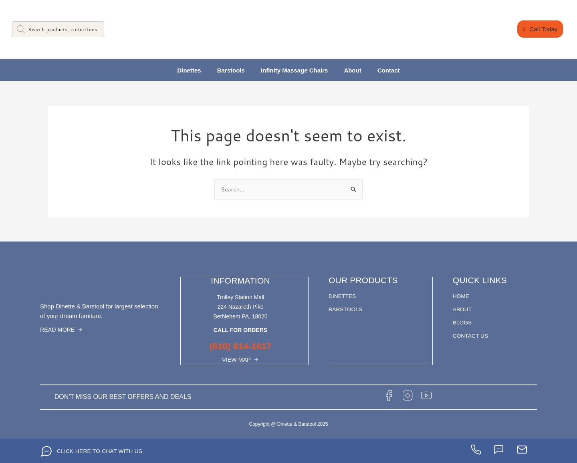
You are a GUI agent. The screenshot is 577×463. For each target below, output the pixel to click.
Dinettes (189, 70)
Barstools (231, 70)
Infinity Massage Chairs (294, 70)
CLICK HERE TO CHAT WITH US (100, 450)
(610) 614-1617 (240, 345)
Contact (388, 70)
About (352, 70)
